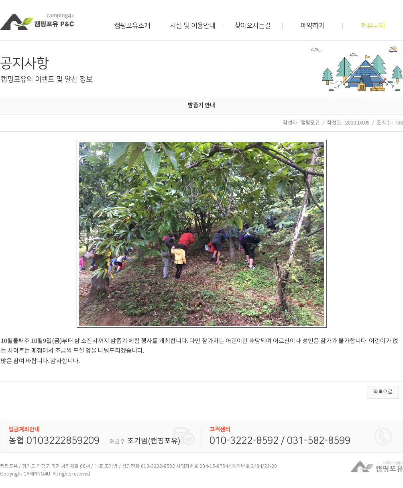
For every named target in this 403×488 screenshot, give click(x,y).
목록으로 (383, 392)
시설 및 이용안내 (192, 25)
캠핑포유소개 (132, 25)
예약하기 (313, 25)
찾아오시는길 (252, 25)
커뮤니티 (373, 25)
